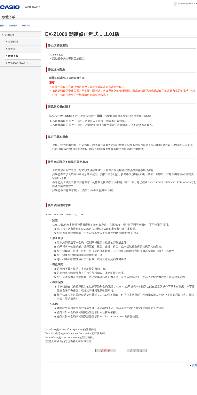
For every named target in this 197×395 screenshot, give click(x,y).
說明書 (12, 49)
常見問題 (13, 41)
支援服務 (13, 25)
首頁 (2, 25)
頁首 (194, 365)
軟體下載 (26, 25)
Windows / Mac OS (18, 63)
